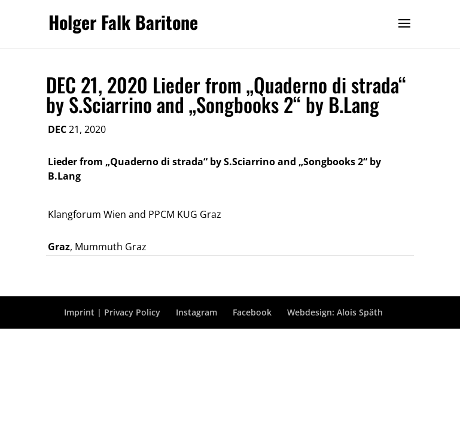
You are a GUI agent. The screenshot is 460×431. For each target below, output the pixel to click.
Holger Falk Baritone (123, 21)
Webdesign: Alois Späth (335, 312)
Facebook (252, 312)
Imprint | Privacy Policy (112, 312)
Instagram (196, 312)
